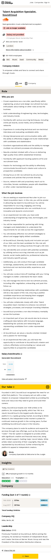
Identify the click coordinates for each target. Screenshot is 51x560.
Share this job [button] (8, 550)
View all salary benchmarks (13, 379)
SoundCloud (10, 15)
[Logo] (7, 2)
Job (18, 83)
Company (30, 83)
